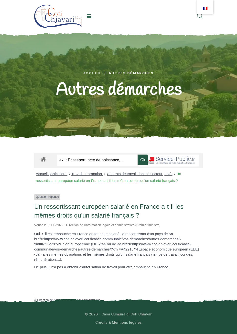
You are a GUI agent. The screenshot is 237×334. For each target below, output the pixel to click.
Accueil (92, 73)
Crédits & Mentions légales (118, 322)
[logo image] (58, 16)
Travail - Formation (87, 174)
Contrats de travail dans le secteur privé (139, 174)
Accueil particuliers (51, 174)
